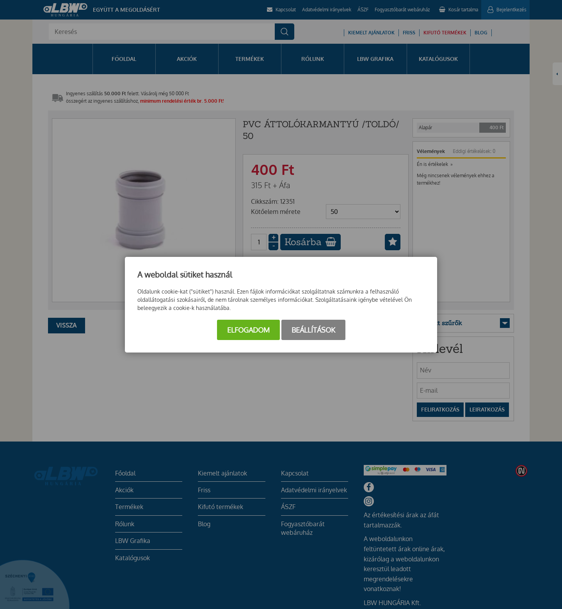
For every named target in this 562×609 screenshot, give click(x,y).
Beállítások (313, 330)
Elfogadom (248, 330)
